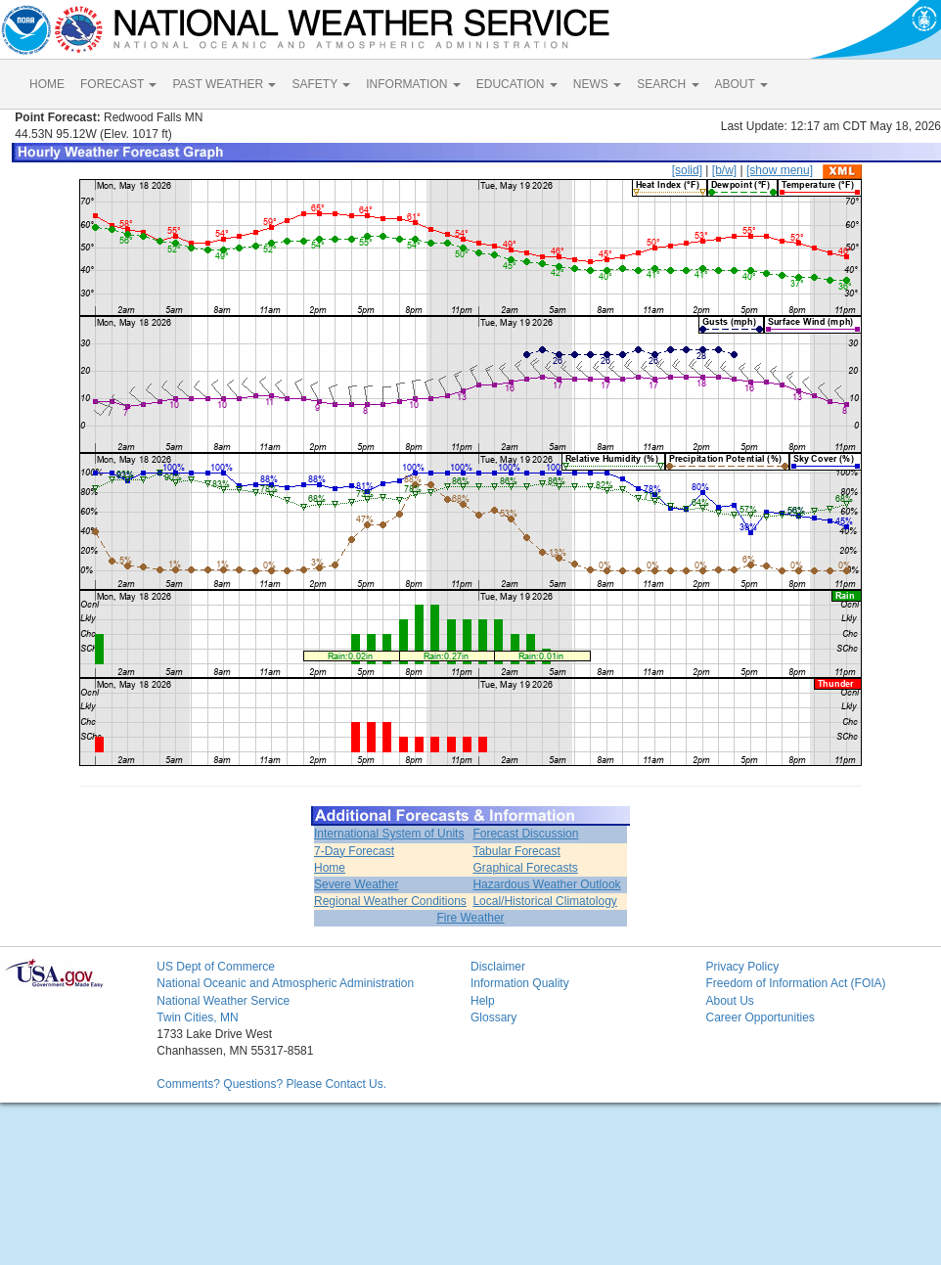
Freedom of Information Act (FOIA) (795, 983)
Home (329, 868)
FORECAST (118, 84)
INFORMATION (413, 84)
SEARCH (667, 84)
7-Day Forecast (354, 851)
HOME (47, 84)
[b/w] (724, 170)
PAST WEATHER (224, 84)
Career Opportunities (759, 1017)
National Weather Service (223, 1001)
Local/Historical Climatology (544, 901)
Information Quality (519, 983)
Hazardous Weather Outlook (546, 884)
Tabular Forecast (516, 851)
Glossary (493, 1017)
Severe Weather (356, 884)
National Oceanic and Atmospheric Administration (285, 983)
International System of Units (389, 833)
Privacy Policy (742, 966)
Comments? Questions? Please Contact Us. (271, 1084)
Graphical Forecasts (524, 868)
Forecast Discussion (525, 833)
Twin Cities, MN (197, 1017)
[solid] (687, 170)
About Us (729, 1001)
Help (482, 1001)
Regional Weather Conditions (390, 901)
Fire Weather (470, 918)
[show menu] (779, 170)
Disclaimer (497, 966)
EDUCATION (517, 84)
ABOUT (741, 84)
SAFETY (320, 84)
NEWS (597, 84)
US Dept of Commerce (216, 966)
